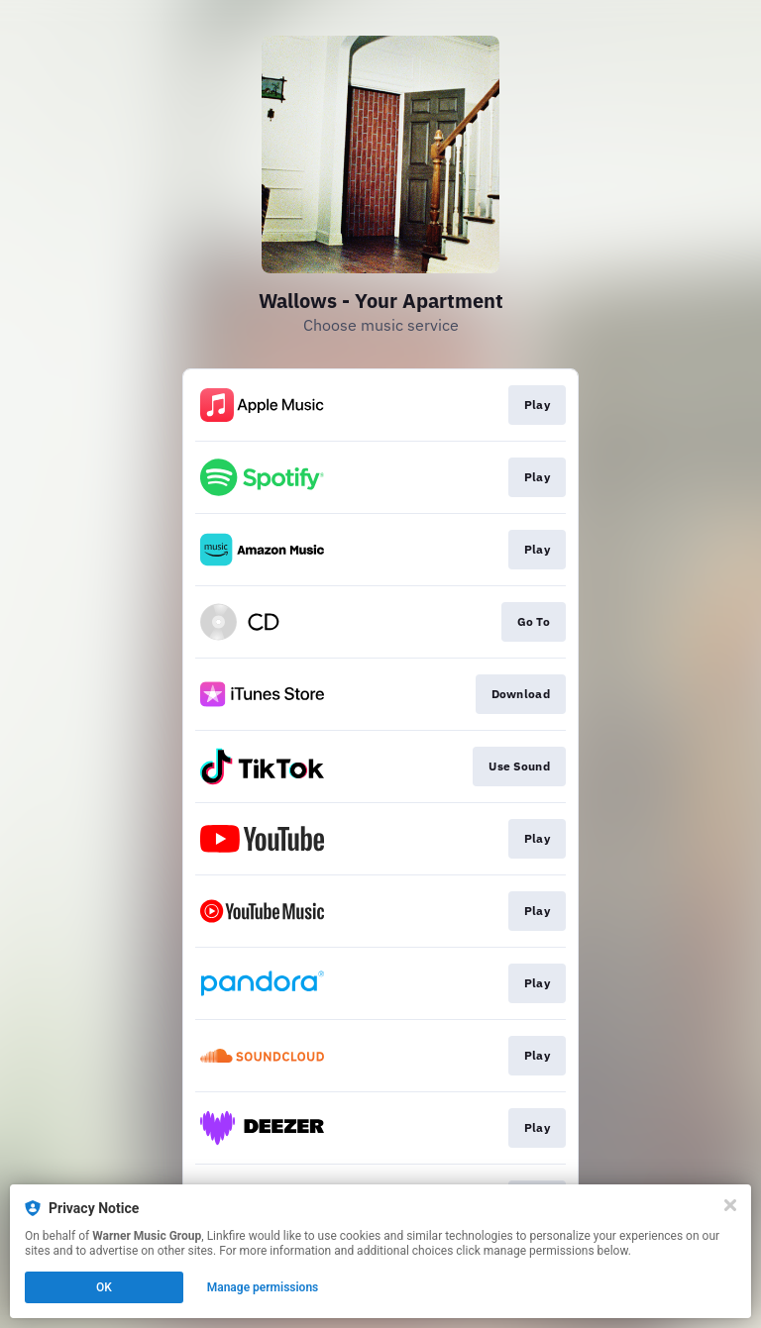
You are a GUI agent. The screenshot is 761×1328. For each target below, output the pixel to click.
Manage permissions (263, 1287)
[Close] (730, 1205)
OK (104, 1287)
